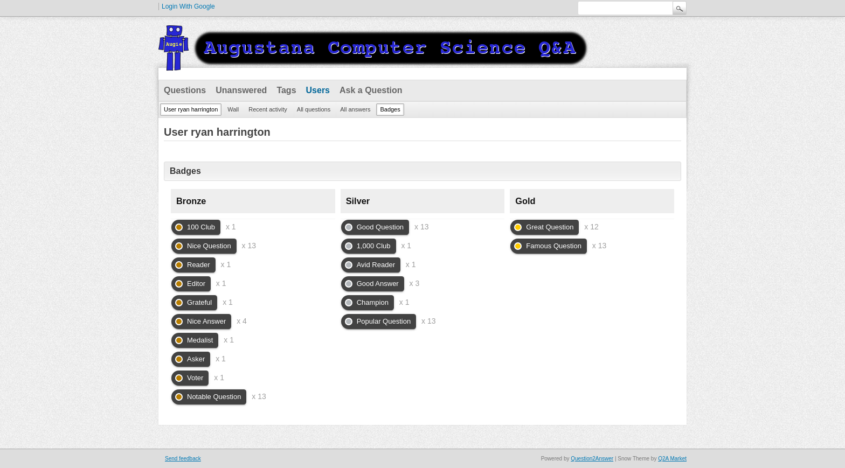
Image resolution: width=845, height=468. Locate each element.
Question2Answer (592, 459)
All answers (355, 109)
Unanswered (241, 90)
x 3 (415, 283)
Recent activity (267, 109)
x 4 (242, 321)
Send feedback (183, 459)
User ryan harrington (191, 109)
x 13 (249, 245)
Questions (185, 90)
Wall (233, 109)
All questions (313, 109)
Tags (286, 90)
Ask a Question (371, 90)
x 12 (591, 226)
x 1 (231, 226)
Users (318, 90)
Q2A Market (672, 459)
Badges (390, 109)
